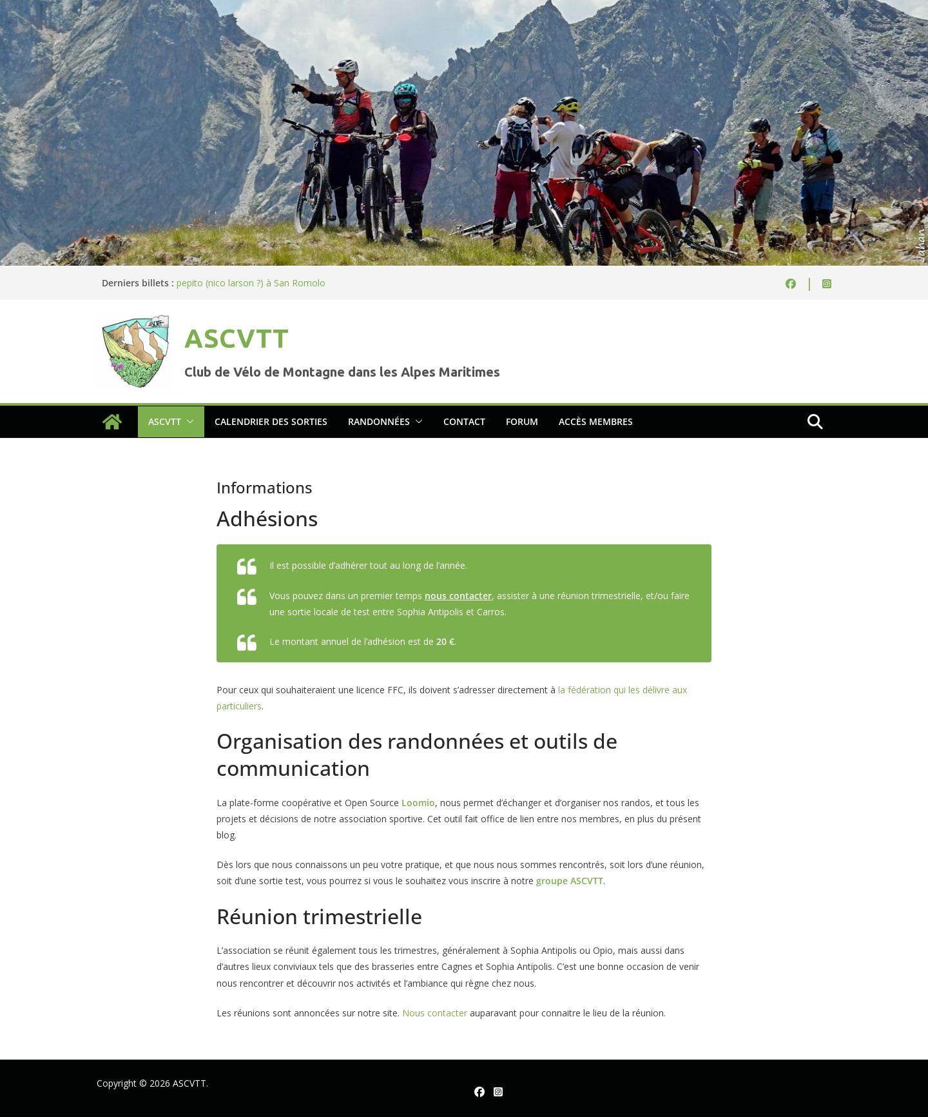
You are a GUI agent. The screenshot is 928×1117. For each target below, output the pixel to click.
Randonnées (379, 421)
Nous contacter (434, 1013)
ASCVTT (236, 338)
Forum (522, 421)
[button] (187, 422)
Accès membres (596, 421)
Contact (464, 421)
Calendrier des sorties (271, 421)
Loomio (418, 802)
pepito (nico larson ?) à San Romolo (251, 283)
